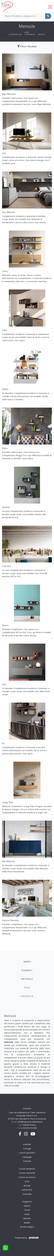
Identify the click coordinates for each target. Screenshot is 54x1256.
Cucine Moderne (27, 1168)
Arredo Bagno (27, 1226)
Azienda (27, 1144)
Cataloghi (27, 1157)
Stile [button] (27, 987)
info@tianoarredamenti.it (30, 1121)
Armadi (27, 1185)
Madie (27, 1222)
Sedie (27, 1214)
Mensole (41, 34)
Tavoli (27, 1209)
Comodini (27, 1194)
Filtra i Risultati (27, 46)
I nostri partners (27, 1152)
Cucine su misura (27, 1177)
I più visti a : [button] (27, 996)
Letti (27, 1181)
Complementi (29, 34)
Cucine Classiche (27, 1172)
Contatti (27, 1161)
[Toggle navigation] (50, 7)
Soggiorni (27, 1201)
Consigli (27, 1148)
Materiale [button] (27, 978)
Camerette (27, 1189)
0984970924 (29, 1124)
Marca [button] (27, 961)
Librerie (27, 1218)
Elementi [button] (27, 970)
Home (26, 32)
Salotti (27, 1205)
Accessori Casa (15, 34)
